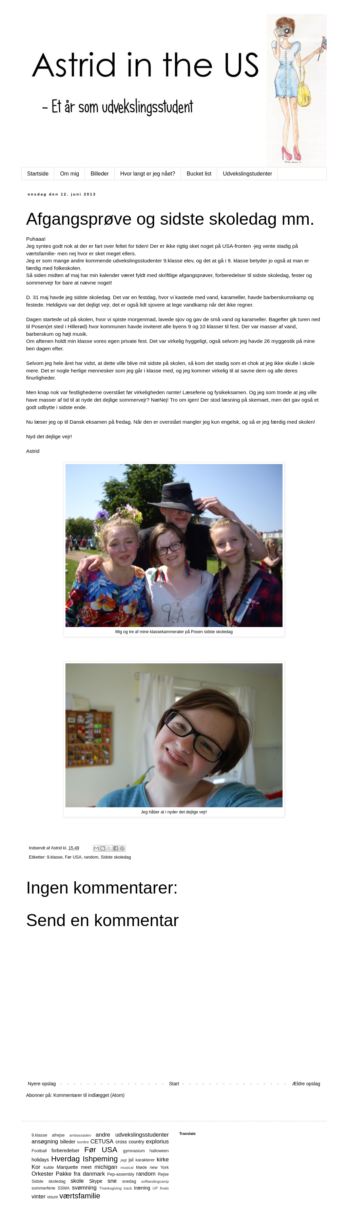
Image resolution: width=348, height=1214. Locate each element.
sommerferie (43, 1188)
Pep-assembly (120, 1174)
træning (142, 1188)
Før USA (73, 857)
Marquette (67, 1167)
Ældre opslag (306, 1083)
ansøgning (45, 1141)
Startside (38, 174)
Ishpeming (100, 1159)
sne (112, 1181)
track (128, 1188)
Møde (141, 1167)
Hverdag (65, 1159)
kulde (49, 1167)
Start (174, 1083)
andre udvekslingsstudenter (132, 1135)
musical (126, 1167)
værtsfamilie (79, 1196)
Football (39, 1150)
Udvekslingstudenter (247, 174)
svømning (84, 1187)
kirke (163, 1159)
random (91, 857)
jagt (124, 1160)
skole (77, 1181)
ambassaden (80, 1135)
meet (86, 1167)
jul (131, 1159)
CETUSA (101, 1141)
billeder (67, 1141)
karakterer (145, 1160)
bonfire (83, 1142)
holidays (40, 1159)
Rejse (163, 1174)
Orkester (42, 1174)
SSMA (64, 1188)
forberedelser (66, 1150)
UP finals (161, 1188)
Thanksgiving (110, 1188)
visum (52, 1197)
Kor (36, 1167)
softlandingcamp (155, 1181)
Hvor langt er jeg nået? (147, 174)
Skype (95, 1181)
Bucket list (199, 174)
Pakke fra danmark (80, 1174)
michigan (106, 1167)
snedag (129, 1181)
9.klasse (54, 857)
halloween (159, 1150)
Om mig (69, 174)
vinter (38, 1196)
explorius (157, 1141)
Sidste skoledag (116, 857)
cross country (130, 1141)
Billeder (100, 174)
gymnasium (134, 1150)
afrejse (58, 1135)
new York (159, 1167)
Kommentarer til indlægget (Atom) (88, 1095)
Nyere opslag (42, 1083)
